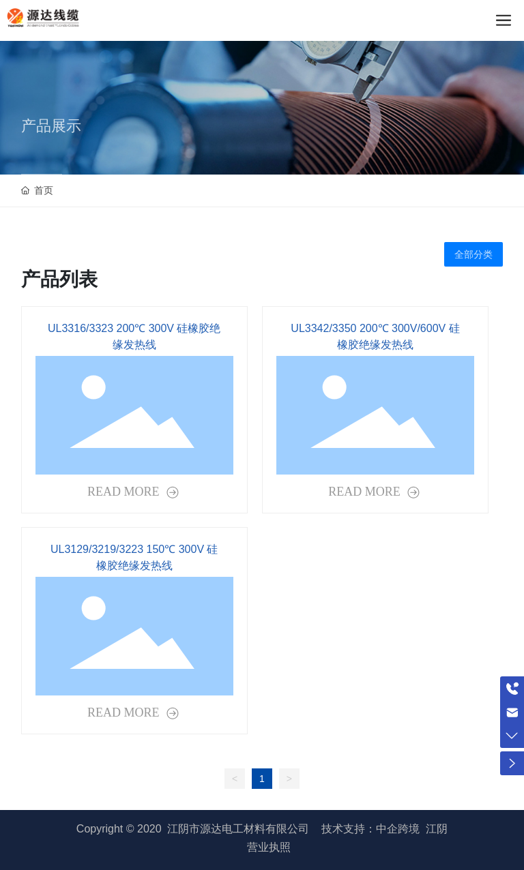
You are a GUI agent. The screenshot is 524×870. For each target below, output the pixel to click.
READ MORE (124, 491)
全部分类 (473, 254)
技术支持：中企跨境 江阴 (384, 829)
